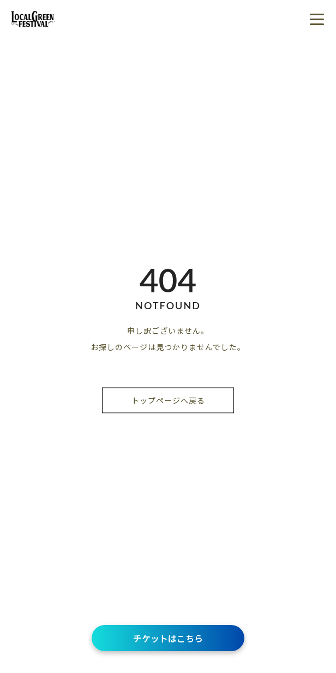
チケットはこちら (168, 638)
